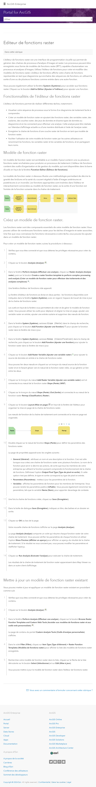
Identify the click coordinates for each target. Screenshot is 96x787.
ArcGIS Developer (57, 735)
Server (6, 727)
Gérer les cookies (59, 782)
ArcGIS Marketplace (58, 744)
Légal (69, 782)
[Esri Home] (54, 753)
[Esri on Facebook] (55, 762)
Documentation (10, 744)
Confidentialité (44, 782)
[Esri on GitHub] (59, 762)
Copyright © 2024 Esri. (12, 782)
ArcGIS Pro (54, 723)
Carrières (7, 762)
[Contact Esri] (63, 762)
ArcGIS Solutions (56, 740)
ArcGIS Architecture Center (61, 748)
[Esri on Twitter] (51, 762)
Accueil (6, 719)
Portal (6, 723)
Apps (5, 740)
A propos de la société (13, 758)
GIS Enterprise (16, 4)
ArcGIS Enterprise (57, 727)
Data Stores (8, 732)
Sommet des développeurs (15, 775)
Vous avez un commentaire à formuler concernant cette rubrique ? (61, 690)
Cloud (6, 735)
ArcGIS (52, 732)
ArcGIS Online (55, 719)
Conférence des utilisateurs (15, 771)
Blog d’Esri (8, 766)
